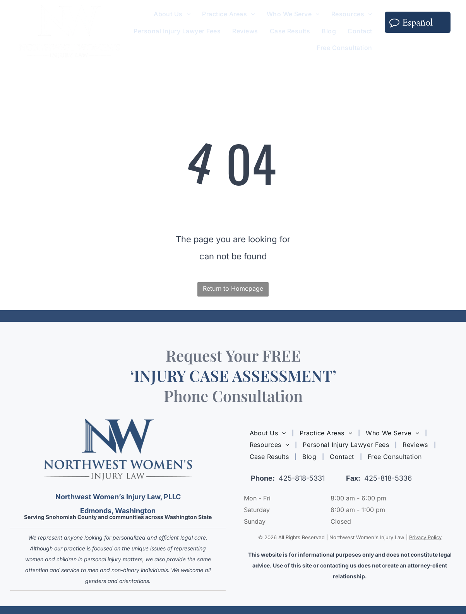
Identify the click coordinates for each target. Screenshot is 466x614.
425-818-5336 (388, 478)
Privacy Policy (425, 537)
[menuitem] (172, 14)
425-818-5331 (302, 478)
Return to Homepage (233, 288)
